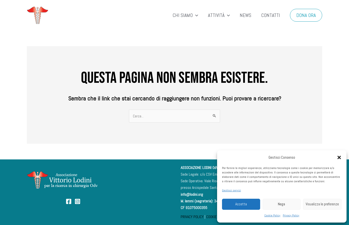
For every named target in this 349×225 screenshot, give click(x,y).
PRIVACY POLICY (192, 216)
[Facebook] (69, 201)
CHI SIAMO (185, 15)
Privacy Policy (291, 215)
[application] (195, 15)
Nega (281, 204)
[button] (339, 157)
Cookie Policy (272, 215)
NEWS (245, 15)
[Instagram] (77, 201)
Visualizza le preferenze (322, 204)
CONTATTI (270, 15)
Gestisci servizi (231, 190)
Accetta (241, 204)
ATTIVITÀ (219, 15)
